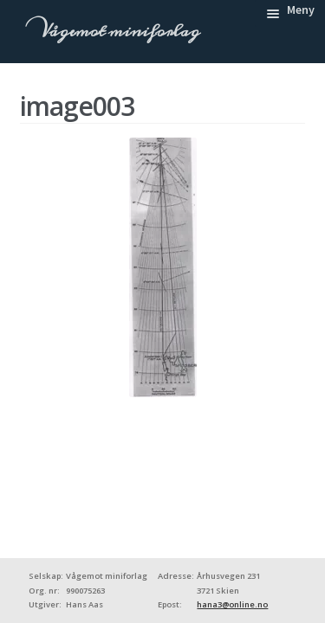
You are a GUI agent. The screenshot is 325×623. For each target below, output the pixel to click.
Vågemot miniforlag (118, 31)
